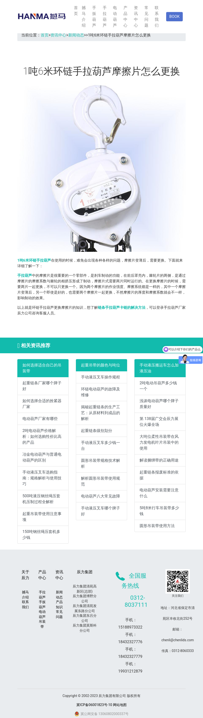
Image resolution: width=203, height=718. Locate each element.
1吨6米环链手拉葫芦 (34, 260)
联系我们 (157, 16)
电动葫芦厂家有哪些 (40, 418)
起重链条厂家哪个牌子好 (41, 386)
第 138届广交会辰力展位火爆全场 (159, 421)
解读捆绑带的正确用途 (159, 460)
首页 (76, 10)
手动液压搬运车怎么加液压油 (159, 368)
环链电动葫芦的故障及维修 (100, 392)
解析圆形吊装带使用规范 (100, 481)
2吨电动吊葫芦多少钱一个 (158, 386)
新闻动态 (76, 35)
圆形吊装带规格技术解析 (100, 463)
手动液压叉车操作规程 (100, 377)
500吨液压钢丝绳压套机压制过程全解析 (41, 499)
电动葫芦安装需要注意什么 (159, 493)
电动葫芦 (115, 16)
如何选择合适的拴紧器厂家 (41, 403)
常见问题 (146, 16)
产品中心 (125, 16)
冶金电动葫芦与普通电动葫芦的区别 (41, 457)
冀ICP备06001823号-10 (94, 705)
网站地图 (120, 705)
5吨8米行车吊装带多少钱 (159, 511)
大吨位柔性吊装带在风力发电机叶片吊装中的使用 (159, 442)
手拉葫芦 (105, 16)
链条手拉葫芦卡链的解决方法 (121, 307)
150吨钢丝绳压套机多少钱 (41, 534)
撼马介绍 (84, 16)
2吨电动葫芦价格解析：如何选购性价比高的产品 (41, 436)
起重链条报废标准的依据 (159, 475)
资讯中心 (136, 16)
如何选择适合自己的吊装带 (41, 368)
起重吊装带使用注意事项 (41, 516)
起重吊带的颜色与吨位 (100, 365)
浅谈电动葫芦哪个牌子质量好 (159, 403)
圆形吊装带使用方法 (157, 525)
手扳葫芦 (94, 16)
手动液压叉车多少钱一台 (100, 445)
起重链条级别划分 (96, 430)
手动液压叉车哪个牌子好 (100, 511)
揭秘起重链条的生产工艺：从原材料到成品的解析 (100, 413)
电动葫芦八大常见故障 (100, 496)
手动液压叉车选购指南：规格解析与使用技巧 (41, 478)
